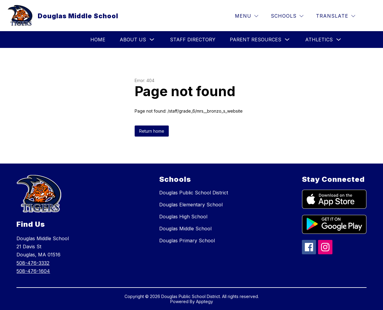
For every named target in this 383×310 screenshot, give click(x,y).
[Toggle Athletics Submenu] (338, 40)
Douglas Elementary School (191, 205)
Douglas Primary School (187, 241)
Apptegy (204, 301)
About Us (133, 40)
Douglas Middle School (185, 229)
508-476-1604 (33, 271)
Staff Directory (192, 40)
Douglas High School (183, 217)
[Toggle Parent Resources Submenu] (287, 40)
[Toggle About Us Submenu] (152, 40)
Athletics (319, 40)
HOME (97, 40)
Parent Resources (255, 40)
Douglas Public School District (193, 193)
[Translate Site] (335, 16)
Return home (151, 131)
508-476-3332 (32, 263)
